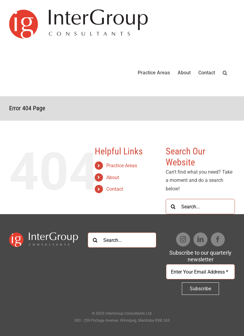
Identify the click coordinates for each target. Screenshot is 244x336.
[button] (225, 72)
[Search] (173, 206)
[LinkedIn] (200, 239)
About (112, 177)
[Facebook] (218, 239)
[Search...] (200, 206)
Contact (114, 189)
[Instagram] (183, 239)
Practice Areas (121, 165)
